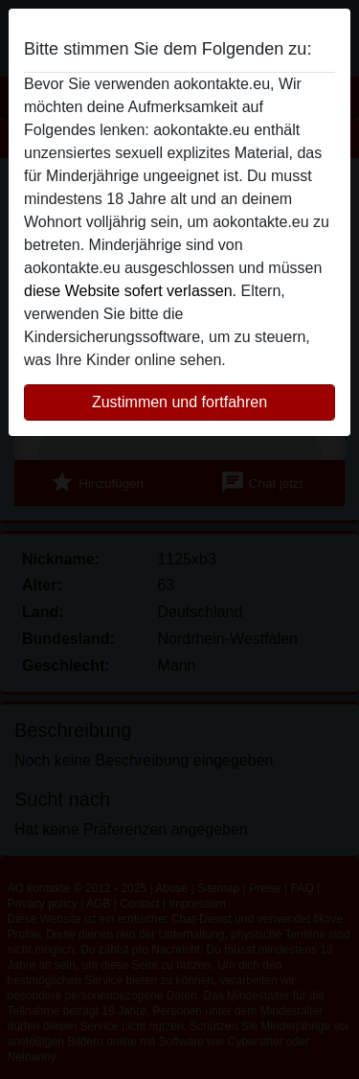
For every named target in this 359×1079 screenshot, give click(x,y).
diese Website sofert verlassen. (130, 291)
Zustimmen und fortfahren (179, 402)
